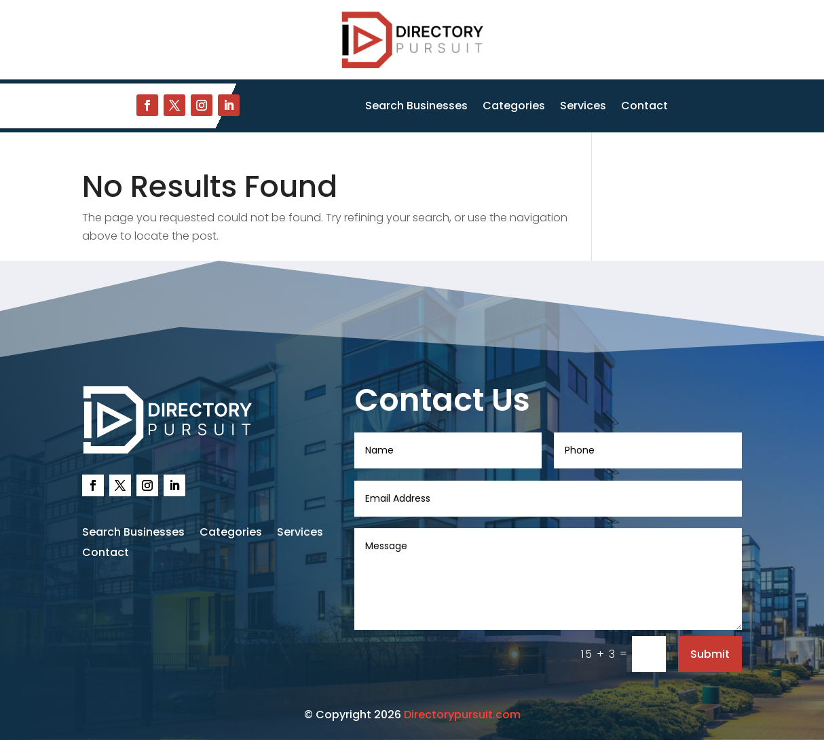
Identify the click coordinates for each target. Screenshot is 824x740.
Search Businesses (416, 107)
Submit (710, 654)
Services (583, 107)
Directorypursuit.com (462, 714)
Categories (514, 107)
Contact (644, 107)
